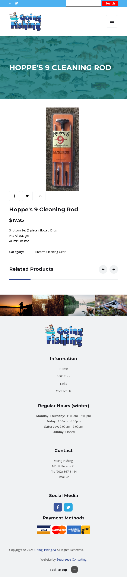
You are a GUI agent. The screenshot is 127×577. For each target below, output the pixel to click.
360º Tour (63, 376)
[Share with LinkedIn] (40, 196)
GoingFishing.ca (45, 550)
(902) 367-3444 (66, 471)
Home (63, 369)
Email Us (64, 477)
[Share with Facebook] (14, 196)
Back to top (64, 569)
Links (63, 384)
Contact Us (63, 391)
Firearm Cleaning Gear (50, 252)
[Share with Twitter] (27, 196)
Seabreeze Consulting (71, 559)
